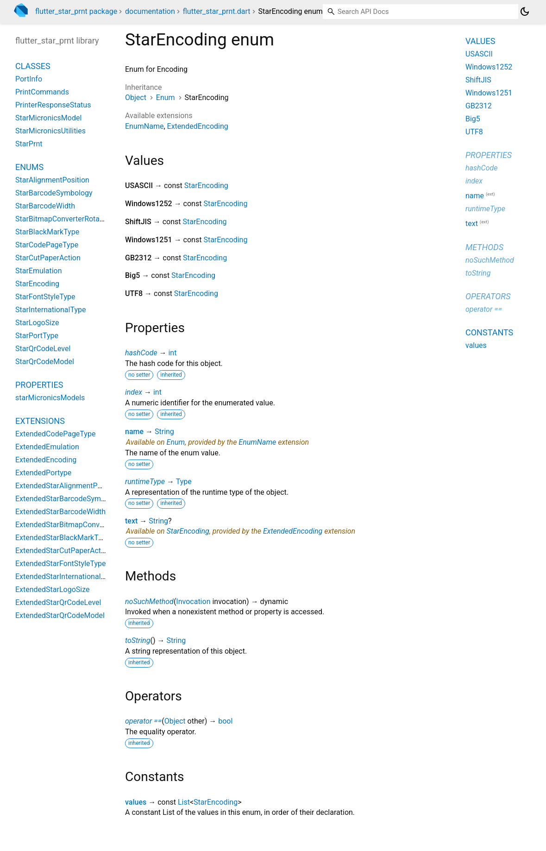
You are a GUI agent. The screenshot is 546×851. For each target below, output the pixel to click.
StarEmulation (38, 270)
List (184, 802)
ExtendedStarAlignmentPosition (67, 485)
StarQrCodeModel (44, 361)
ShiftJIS (478, 80)
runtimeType (145, 481)
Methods (484, 247)
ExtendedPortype (43, 472)
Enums (29, 167)
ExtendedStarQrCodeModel (60, 615)
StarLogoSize (37, 322)
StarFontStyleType (45, 296)
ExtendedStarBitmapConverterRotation (79, 524)
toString (137, 640)
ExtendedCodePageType (55, 433)
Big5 (472, 118)
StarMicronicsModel (48, 117)
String (164, 431)
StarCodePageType (46, 244)
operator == (143, 721)
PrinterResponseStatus (53, 105)
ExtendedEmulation (47, 446)
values (135, 802)
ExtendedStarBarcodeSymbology (69, 498)
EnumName (144, 126)
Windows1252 (488, 67)
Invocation (193, 601)
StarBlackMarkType (47, 231)
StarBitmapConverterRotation (63, 218)
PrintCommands (42, 92)
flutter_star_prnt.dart (217, 11)
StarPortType (36, 335)
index (133, 392)
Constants (489, 332)
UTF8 (474, 131)
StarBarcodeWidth (45, 206)
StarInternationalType (50, 309)
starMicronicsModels (50, 397)
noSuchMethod (149, 601)
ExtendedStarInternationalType (66, 576)
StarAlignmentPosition (52, 180)
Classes (32, 66)
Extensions (40, 421)
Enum (165, 97)
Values (480, 41)
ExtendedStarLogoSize (52, 589)
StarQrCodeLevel (42, 348)
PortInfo (28, 79)
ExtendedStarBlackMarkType (62, 537)
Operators (487, 296)
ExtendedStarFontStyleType (60, 563)
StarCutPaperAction (48, 257)
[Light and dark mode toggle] (524, 11)
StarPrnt (28, 143)
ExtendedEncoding (197, 126)
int (172, 352)
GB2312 (478, 105)
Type (184, 481)
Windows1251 (488, 92)
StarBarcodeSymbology (54, 193)
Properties (39, 385)
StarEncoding (206, 185)
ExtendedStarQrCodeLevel (58, 602)
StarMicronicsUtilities (50, 130)
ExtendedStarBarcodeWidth (60, 511)
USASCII (479, 54)
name (134, 431)
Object (135, 97)
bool (225, 721)
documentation (150, 11)
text (131, 521)
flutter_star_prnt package (76, 11)
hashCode (141, 352)
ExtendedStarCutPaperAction (63, 550)
